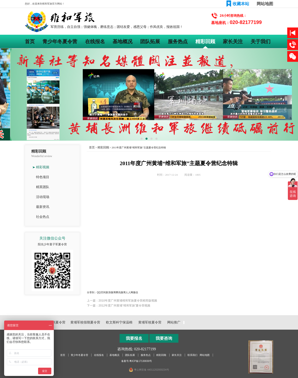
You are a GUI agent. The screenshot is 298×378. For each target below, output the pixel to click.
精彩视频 (42, 167)
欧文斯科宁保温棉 (119, 322)
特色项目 (42, 177)
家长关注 (233, 41)
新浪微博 (111, 292)
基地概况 (122, 41)
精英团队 (42, 187)
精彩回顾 (205, 41)
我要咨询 (164, 338)
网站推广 (173, 322)
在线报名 (95, 41)
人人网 (129, 292)
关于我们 (260, 41)
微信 (135, 292)
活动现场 (42, 197)
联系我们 (192, 355)
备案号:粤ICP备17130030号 (136, 361)
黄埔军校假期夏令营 (85, 322)
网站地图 (265, 3)
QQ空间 (101, 292)
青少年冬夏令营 (59, 41)
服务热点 (178, 41)
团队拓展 (150, 41)
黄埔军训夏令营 (53, 322)
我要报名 (134, 338)
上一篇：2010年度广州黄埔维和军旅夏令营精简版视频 (122, 300)
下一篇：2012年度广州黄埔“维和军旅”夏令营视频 (118, 305)
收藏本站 (241, 3)
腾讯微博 (121, 292)
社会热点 (42, 216)
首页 (30, 41)
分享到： (92, 292)
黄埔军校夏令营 (149, 322)
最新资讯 (42, 207)
